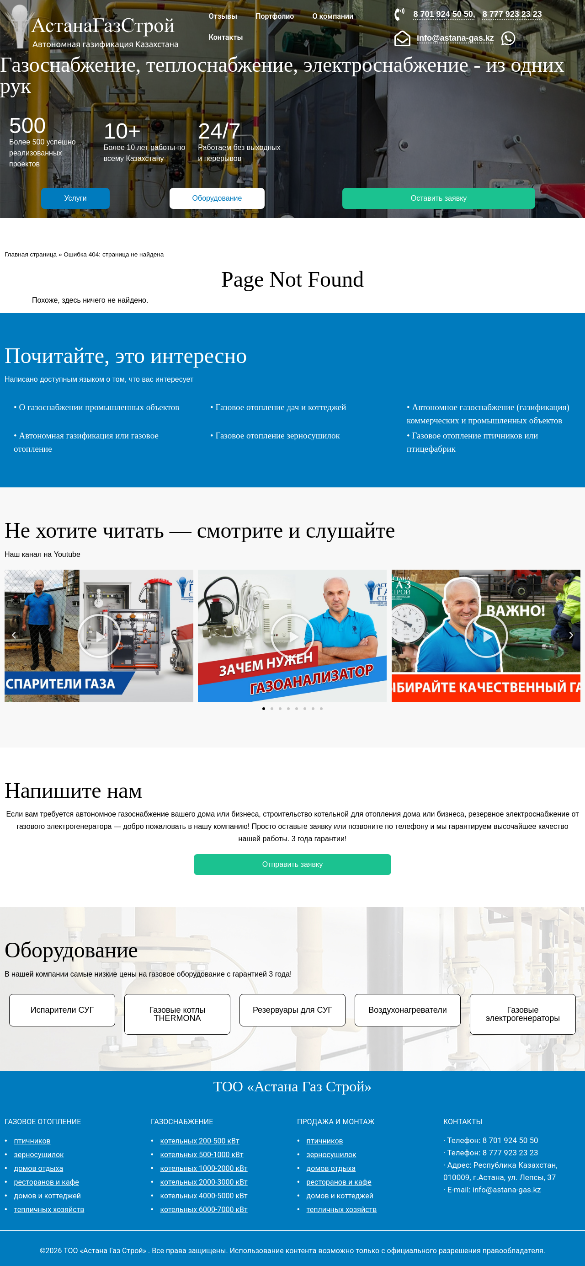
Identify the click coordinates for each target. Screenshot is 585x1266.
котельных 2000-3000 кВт (204, 1182)
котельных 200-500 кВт (199, 1141)
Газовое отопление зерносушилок (277, 435)
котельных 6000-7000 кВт (204, 1209)
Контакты (226, 37)
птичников (32, 1141)
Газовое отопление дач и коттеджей (280, 407)
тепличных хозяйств (49, 1209)
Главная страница (31, 254)
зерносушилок (39, 1154)
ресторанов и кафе (46, 1182)
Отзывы (223, 16)
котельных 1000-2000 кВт (204, 1168)
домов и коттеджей (47, 1195)
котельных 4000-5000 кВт (204, 1195)
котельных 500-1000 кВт (202, 1154)
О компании (332, 16)
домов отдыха (39, 1168)
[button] (13, 635)
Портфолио (274, 16)
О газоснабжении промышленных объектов (99, 407)
